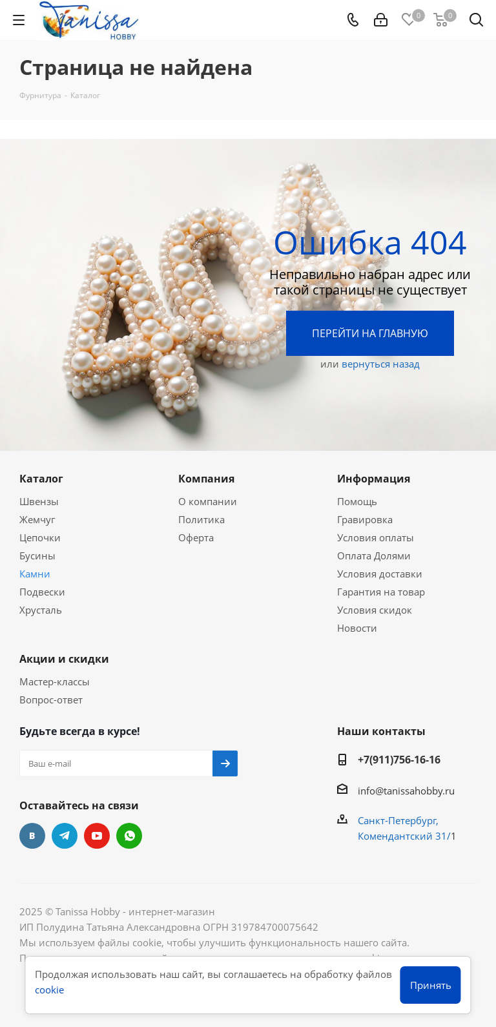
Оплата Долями (374, 555)
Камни (34, 573)
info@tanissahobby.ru (406, 790)
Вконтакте (32, 836)
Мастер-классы (54, 681)
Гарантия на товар (381, 591)
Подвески (42, 591)
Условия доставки (379, 573)
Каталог (41, 479)
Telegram (65, 836)
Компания (206, 479)
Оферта (196, 537)
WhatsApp (129, 836)
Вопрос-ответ (51, 699)
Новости (357, 627)
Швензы (39, 501)
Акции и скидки (64, 659)
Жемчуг (37, 519)
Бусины (37, 555)
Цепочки (40, 537)
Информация (373, 479)
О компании (207, 501)
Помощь (357, 501)
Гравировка (365, 519)
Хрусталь (40, 609)
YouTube (97, 836)
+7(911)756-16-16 (399, 759)
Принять (430, 985)
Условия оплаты (375, 537)
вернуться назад (381, 363)
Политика (201, 519)
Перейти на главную (370, 333)
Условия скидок (374, 609)
